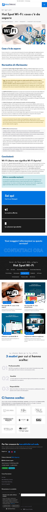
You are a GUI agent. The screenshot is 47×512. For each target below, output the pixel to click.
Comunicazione (15, 276)
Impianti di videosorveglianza (33, 336)
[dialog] (11, 501)
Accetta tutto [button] (7, 506)
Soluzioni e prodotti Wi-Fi (10, 336)
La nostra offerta (11, 213)
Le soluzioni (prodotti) (13, 227)
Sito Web (13, 269)
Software (39, 273)
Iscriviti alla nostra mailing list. (8, 492)
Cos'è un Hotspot (11, 199)
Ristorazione (16, 273)
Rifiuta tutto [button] (16, 506)
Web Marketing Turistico (22, 269)
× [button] (19, 493)
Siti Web (3, 477)
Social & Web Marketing (35, 269)
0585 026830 (5, 465)
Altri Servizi (32, 276)
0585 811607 (13, 465)
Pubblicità (32, 273)
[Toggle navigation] (44, 4)
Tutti (7, 269)
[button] (11, 508)
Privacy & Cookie (28, 509)
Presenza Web (24, 276)
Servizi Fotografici (6, 484)
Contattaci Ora (23, 251)
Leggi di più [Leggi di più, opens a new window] (13, 503)
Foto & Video (9, 273)
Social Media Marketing (7, 481)
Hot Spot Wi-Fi (25, 273)
